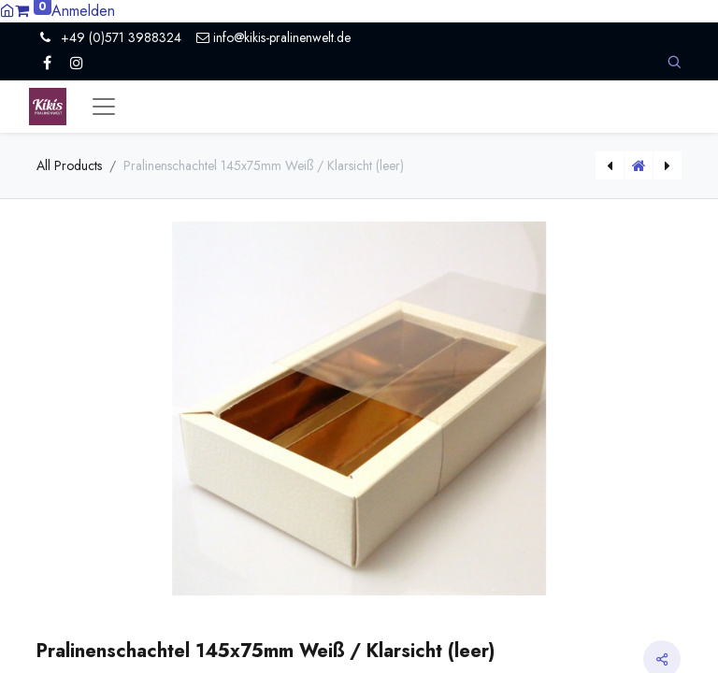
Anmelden (83, 10)
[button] (674, 62)
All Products (69, 165)
